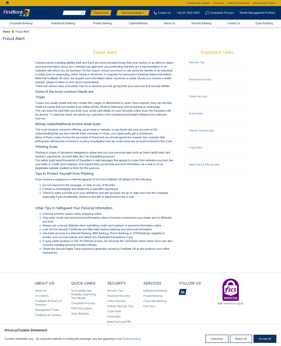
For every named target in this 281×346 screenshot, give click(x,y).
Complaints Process (222, 12)
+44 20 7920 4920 (188, 12)
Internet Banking (131, 12)
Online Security (198, 96)
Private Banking (102, 23)
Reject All (241, 338)
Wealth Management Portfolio (257, 12)
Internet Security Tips (120, 306)
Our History (42, 295)
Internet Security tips (201, 130)
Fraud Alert (195, 147)
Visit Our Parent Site (238, 3)
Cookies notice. (131, 338)
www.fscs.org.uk (233, 303)
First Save (218, 3)
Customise (217, 338)
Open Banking (264, 23)
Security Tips (197, 62)
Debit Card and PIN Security (119, 323)
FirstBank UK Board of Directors (48, 302)
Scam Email (195, 113)
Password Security (200, 79)
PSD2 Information (81, 308)
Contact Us (164, 12)
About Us (169, 23)
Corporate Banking (20, 23)
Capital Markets (138, 23)
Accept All (265, 338)
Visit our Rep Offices (264, 3)
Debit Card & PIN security (204, 164)
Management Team (47, 309)
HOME (6, 3)
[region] (140, 335)
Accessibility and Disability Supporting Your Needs (83, 294)
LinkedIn (182, 292)
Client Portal (101, 12)
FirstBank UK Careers (198, 3)
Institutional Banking (63, 23)
